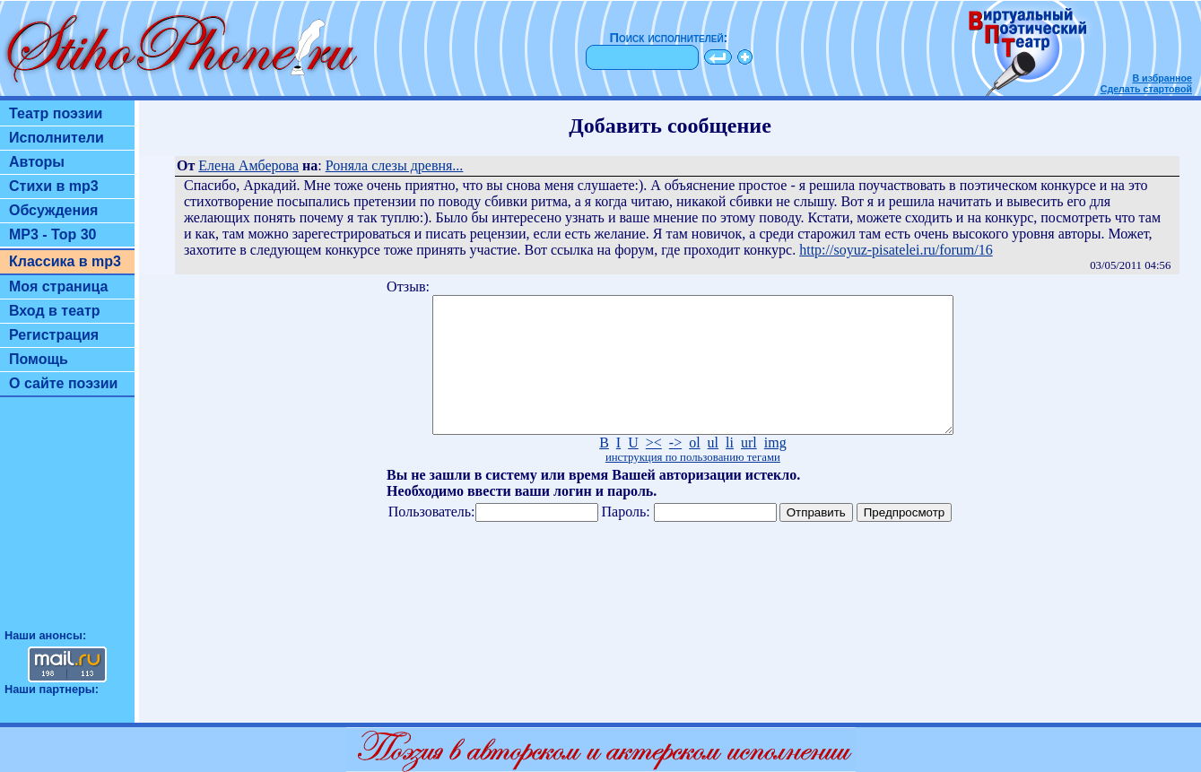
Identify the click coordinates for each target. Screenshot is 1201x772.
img (775, 469)
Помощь (38, 359)
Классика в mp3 (65, 261)
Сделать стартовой (1146, 88)
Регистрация (54, 335)
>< (654, 469)
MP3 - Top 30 (53, 234)
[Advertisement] (67, 521)
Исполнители (56, 137)
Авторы (37, 161)
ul (713, 469)
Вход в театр (54, 310)
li (730, 469)
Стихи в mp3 (54, 186)
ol (694, 469)
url (749, 469)
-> (675, 469)
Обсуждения (53, 210)
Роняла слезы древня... (395, 165)
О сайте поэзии (63, 383)
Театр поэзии (55, 113)
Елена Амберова (248, 165)
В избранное (1162, 78)
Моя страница (59, 286)
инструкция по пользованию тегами (692, 484)
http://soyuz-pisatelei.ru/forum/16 (896, 249)
